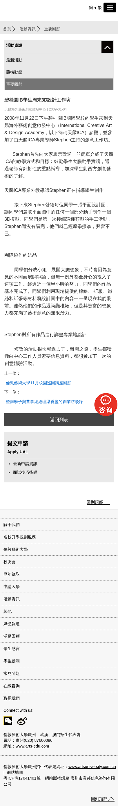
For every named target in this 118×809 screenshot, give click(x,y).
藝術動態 (14, 72)
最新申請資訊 (25, 463)
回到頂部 (95, 502)
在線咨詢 (11, 685)
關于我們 (11, 524)
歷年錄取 (11, 574)
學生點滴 (11, 661)
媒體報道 (11, 623)
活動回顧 (11, 636)
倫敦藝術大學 (15, 549)
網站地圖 (15, 772)
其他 (7, 611)
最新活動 (14, 60)
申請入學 (11, 586)
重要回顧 (14, 84)
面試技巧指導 (25, 472)
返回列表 (59, 419)
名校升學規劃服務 (19, 537)
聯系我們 (11, 698)
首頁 (7, 29)
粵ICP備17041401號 (22, 778)
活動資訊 (27, 29)
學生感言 (11, 648)
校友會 (9, 561)
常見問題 (11, 673)
